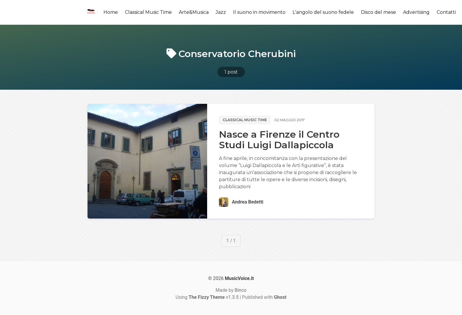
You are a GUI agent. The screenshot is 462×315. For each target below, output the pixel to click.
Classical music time (245, 120)
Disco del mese (378, 12)
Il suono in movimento (259, 12)
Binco (240, 290)
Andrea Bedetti (247, 202)
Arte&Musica (194, 12)
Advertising (416, 12)
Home (110, 12)
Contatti (446, 12)
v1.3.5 (214, 297)
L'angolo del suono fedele (323, 12)
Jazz (221, 12)
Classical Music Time (148, 12)
